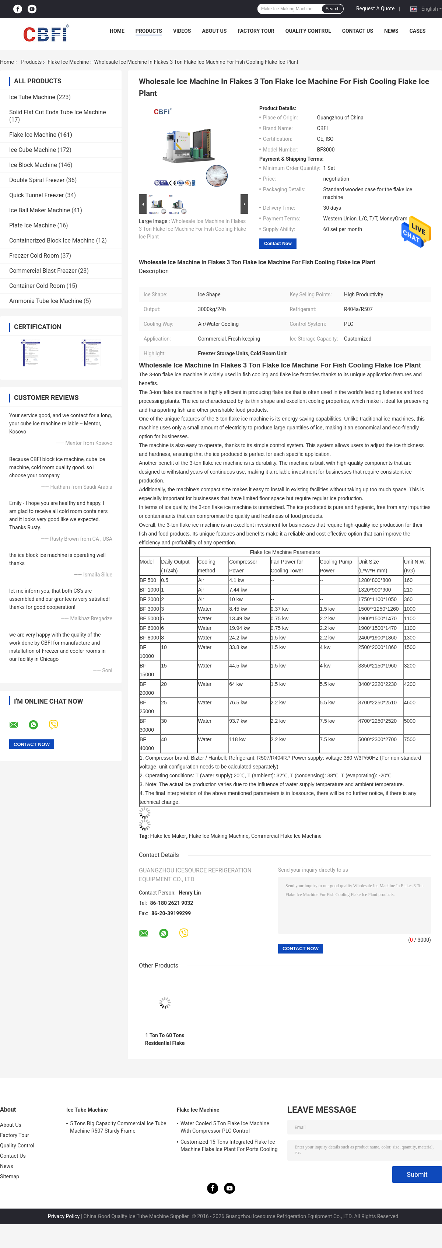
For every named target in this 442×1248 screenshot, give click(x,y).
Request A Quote (375, 8)
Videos (182, 31)
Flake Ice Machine (68, 62)
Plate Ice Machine (32, 225)
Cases (418, 31)
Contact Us (357, 31)
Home (117, 31)
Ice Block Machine (33, 164)
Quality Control (308, 31)
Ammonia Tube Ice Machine (45, 300)
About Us (214, 31)
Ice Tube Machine (32, 97)
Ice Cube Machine (32, 149)
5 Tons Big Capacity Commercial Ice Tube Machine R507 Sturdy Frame (118, 1127)
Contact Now (278, 243)
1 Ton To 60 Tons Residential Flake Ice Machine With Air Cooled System (164, 1039)
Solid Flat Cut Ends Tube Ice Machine (57, 112)
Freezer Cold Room (34, 255)
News (391, 31)
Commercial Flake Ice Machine (286, 836)
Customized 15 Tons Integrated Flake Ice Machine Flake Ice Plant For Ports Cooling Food (229, 1146)
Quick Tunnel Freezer (36, 195)
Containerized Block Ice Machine (52, 240)
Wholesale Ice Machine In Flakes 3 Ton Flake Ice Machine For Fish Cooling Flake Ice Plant (192, 229)
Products (149, 31)
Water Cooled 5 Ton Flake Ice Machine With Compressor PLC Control (224, 1127)
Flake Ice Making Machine (219, 836)
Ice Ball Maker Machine (39, 210)
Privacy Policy (64, 1216)
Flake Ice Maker (168, 836)
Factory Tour (256, 31)
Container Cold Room (37, 285)
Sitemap (9, 1176)
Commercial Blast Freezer (43, 270)
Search (333, 8)
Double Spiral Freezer (36, 180)
